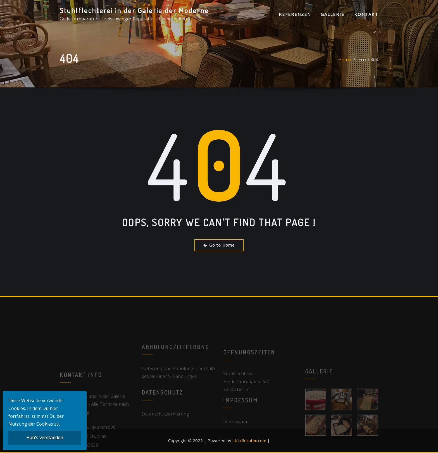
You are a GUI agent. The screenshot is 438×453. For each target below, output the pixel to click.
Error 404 (368, 63)
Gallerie (332, 14)
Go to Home (219, 245)
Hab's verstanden (44, 438)
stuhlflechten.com (249, 440)
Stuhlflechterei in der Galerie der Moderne (134, 10)
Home (344, 63)
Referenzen (295, 14)
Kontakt (366, 14)
